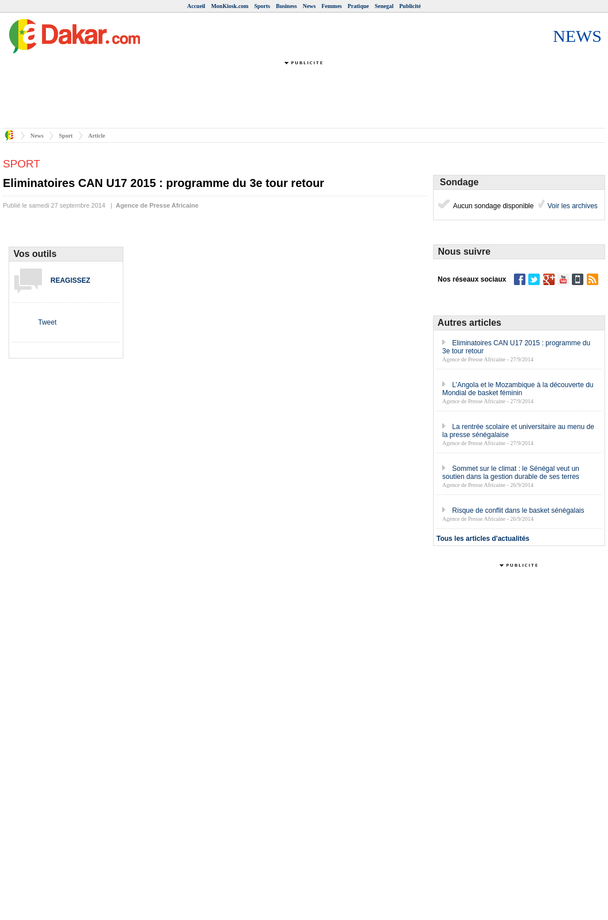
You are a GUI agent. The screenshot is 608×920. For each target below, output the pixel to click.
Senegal (384, 6)
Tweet (47, 322)
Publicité (410, 6)
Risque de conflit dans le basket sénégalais (518, 510)
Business (286, 6)
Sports (262, 6)
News (309, 6)
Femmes (331, 6)
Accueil (196, 6)
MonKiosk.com (229, 6)
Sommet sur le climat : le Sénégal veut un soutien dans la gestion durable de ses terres (510, 473)
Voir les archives (571, 206)
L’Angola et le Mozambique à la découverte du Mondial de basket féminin (518, 389)
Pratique (358, 6)
